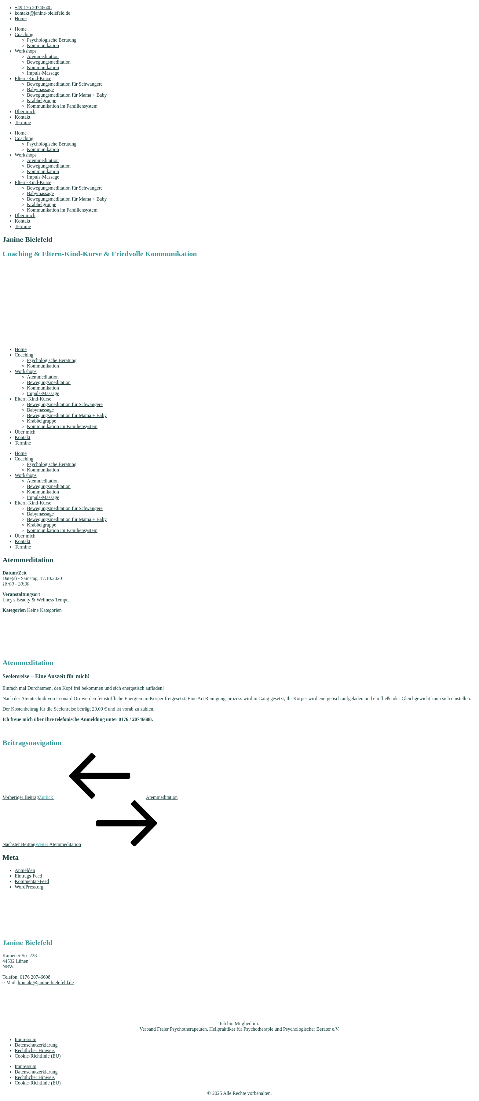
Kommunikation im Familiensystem (62, 106)
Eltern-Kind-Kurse (33, 78)
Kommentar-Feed (32, 881)
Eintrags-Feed (28, 875)
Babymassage (40, 89)
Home (21, 28)
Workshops (26, 51)
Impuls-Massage (43, 73)
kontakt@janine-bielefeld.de (46, 982)
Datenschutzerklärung (36, 1044)
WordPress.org (29, 886)
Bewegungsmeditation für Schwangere (65, 84)
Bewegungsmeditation (49, 62)
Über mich (25, 111)
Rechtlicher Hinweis (35, 1050)
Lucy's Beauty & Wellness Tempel (36, 599)
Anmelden (25, 870)
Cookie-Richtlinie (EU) (38, 1056)
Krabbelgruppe (41, 100)
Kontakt (23, 117)
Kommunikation (43, 45)
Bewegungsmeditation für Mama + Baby (67, 95)
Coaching (24, 34)
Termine (23, 122)
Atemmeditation (43, 56)
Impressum (25, 1039)
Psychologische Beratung (51, 39)
